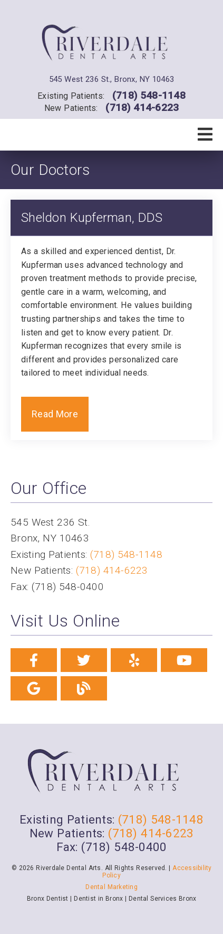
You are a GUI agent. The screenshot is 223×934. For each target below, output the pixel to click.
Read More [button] (55, 413)
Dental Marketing (111, 887)
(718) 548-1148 (149, 95)
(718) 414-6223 (142, 107)
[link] (111, 45)
